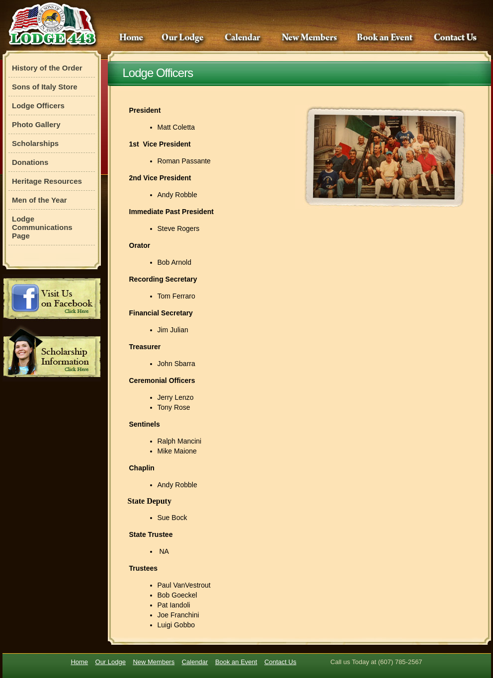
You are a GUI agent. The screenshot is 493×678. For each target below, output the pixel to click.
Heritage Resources (47, 181)
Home (131, 38)
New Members (309, 38)
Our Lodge (184, 38)
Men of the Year (39, 200)
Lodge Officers (38, 105)
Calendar (243, 38)
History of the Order (47, 68)
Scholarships (35, 143)
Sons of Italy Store (45, 86)
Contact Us (455, 38)
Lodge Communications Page (42, 227)
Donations (30, 162)
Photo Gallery (36, 124)
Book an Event (386, 38)
